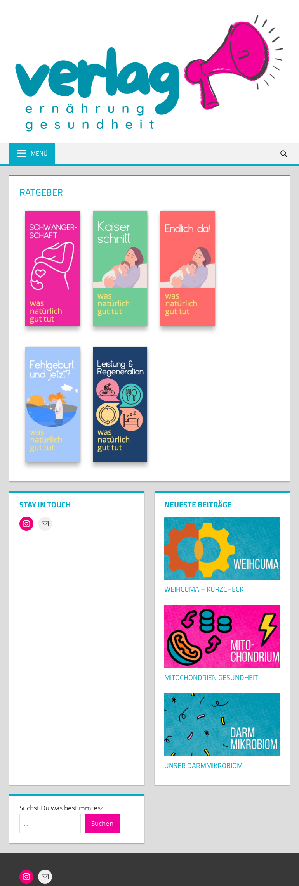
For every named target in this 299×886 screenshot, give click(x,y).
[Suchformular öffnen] (284, 153)
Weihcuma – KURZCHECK (203, 589)
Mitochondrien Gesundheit (211, 677)
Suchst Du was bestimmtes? (61, 807)
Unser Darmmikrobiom (203, 765)
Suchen (102, 823)
